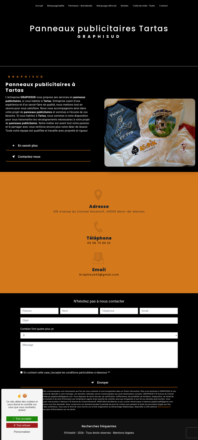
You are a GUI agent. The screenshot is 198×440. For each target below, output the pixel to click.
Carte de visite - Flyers (144, 5)
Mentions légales (123, 432)
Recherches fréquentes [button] (99, 426)
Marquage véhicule (106, 5)
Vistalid (70, 432)
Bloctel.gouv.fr (164, 407)
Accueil (39, 5)
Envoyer (102, 382)
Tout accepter (22, 418)
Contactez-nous (25, 157)
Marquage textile (55, 5)
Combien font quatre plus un (37, 328)
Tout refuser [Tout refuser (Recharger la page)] (22, 425)
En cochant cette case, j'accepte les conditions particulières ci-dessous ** (67, 372)
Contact (163, 5)
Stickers (124, 5)
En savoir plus (24, 145)
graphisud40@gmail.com (99, 271)
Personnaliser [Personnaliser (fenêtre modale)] (22, 431)
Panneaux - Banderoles (80, 5)
